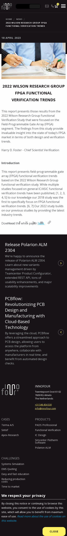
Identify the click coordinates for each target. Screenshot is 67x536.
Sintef (4, 430)
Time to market (10, 486)
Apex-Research (10, 435)
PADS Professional (46, 425)
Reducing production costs (13, 480)
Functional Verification (48, 430)
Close (54, 531)
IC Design (40, 435)
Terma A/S (7, 425)
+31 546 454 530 (43, 404)
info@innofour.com (45, 408)
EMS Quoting (9, 469)
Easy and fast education (15, 474)
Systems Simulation (12, 464)
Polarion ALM (43, 447)
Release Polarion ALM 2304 (28, 264)
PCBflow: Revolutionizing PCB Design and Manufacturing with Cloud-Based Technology (28, 330)
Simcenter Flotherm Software (46, 441)
